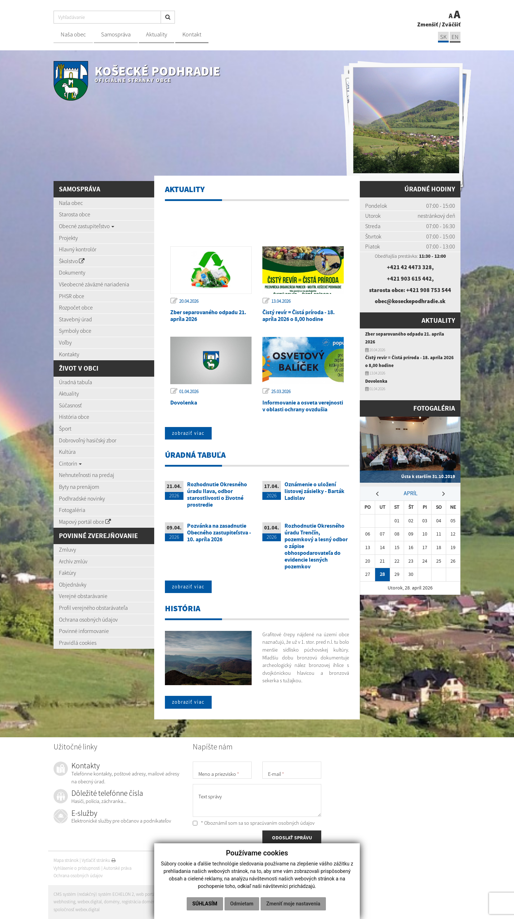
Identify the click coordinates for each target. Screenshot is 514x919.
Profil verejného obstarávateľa (93, 607)
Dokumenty (72, 272)
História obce (74, 416)
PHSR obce (71, 296)
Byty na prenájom (79, 486)
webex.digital (89, 902)
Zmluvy (67, 549)
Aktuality (156, 34)
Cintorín (70, 463)
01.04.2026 (188, 391)
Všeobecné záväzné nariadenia (94, 284)
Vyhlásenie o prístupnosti (77, 868)
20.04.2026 (188, 301)
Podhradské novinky (82, 498)
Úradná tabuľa (75, 382)
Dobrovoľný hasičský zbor (87, 440)
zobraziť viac (188, 433)
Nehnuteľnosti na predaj (86, 474)
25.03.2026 (281, 391)
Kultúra (67, 451)
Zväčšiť (451, 24)
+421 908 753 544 (428, 289)
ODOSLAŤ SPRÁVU (292, 837)
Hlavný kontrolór (77, 249)
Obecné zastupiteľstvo (86, 226)
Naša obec (73, 34)
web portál (146, 894)
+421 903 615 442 (409, 278)
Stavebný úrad (75, 319)
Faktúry (67, 572)
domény (112, 902)
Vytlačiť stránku (99, 860)
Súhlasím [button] (204, 904)
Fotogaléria (72, 509)
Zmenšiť (427, 24)
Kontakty (69, 354)
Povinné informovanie (84, 630)
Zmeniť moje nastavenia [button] (293, 904)
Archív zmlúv (73, 561)
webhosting (64, 902)
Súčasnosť (70, 405)
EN (455, 37)
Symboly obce (75, 330)
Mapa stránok (66, 860)
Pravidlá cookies (77, 642)
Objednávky (72, 584)
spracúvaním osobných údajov (282, 823)
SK (443, 37)
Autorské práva (117, 868)
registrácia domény (139, 902)
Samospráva (116, 34)
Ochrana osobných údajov (88, 619)
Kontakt (191, 34)
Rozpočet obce (76, 307)
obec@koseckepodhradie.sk (410, 301)
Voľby (65, 342)
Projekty (68, 237)
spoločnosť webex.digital (77, 910)
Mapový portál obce (85, 521)
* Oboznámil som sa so (253, 823)
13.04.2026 (281, 301)
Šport (65, 428)
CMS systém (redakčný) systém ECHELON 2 (94, 894)
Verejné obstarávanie (83, 595)
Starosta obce (74, 214)
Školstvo (72, 261)
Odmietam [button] (241, 904)
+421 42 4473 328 (409, 267)
